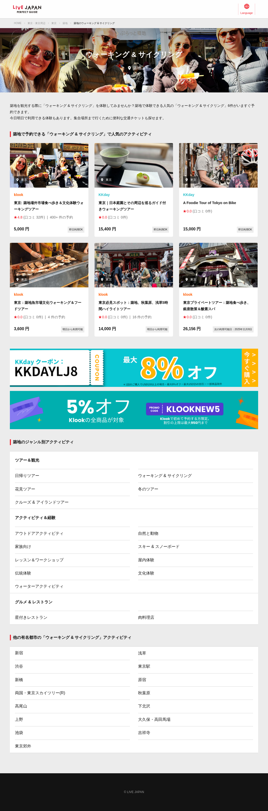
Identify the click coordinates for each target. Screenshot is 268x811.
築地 (65, 23)
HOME (18, 23)
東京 (53, 23)
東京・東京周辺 (36, 23)
